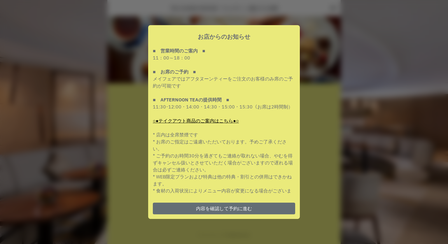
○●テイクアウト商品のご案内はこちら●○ (196, 121)
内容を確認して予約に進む (224, 208)
